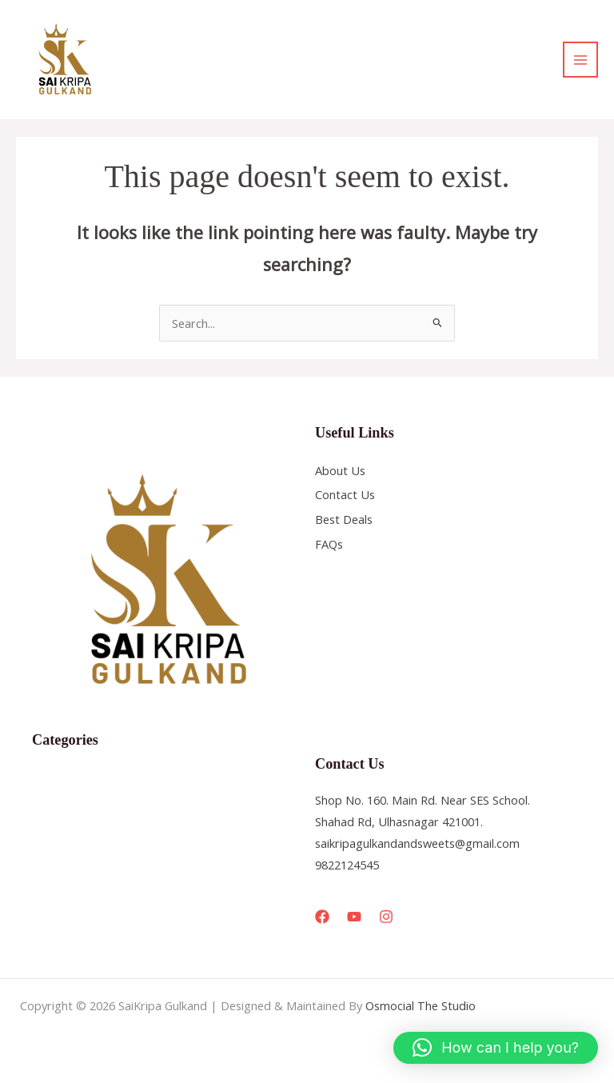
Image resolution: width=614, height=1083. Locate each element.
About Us (340, 470)
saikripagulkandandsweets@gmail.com (417, 843)
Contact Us (345, 494)
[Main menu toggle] (580, 59)
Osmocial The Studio (420, 1005)
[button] (495, 1048)
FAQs (329, 544)
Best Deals (344, 519)
